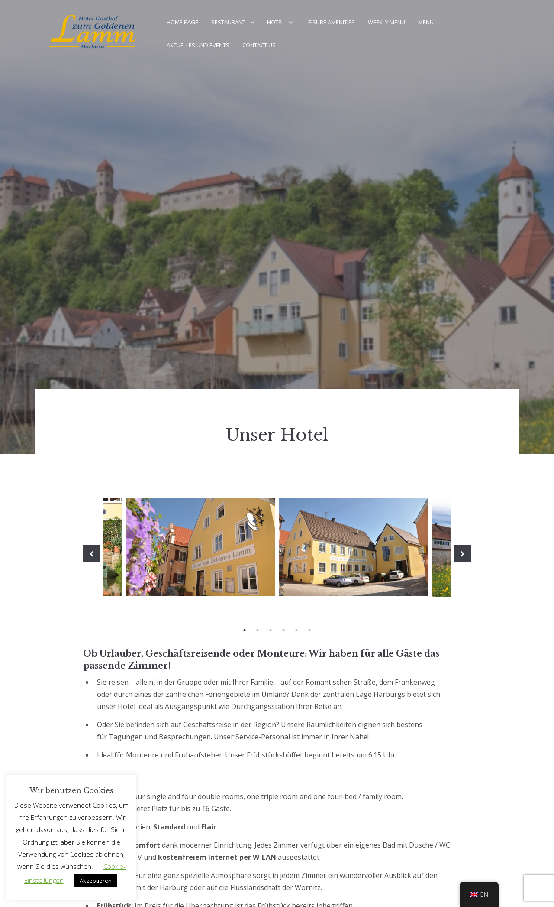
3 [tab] (270, 630)
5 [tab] (296, 630)
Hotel (275, 22)
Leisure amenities (330, 22)
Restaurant (228, 22)
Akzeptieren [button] (96, 880)
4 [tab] (283, 630)
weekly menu (386, 22)
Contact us (259, 45)
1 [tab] (244, 630)
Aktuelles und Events (198, 45)
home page (182, 22)
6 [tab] (309, 630)
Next (462, 553)
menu (426, 22)
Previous (91, 553)
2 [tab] (257, 630)
